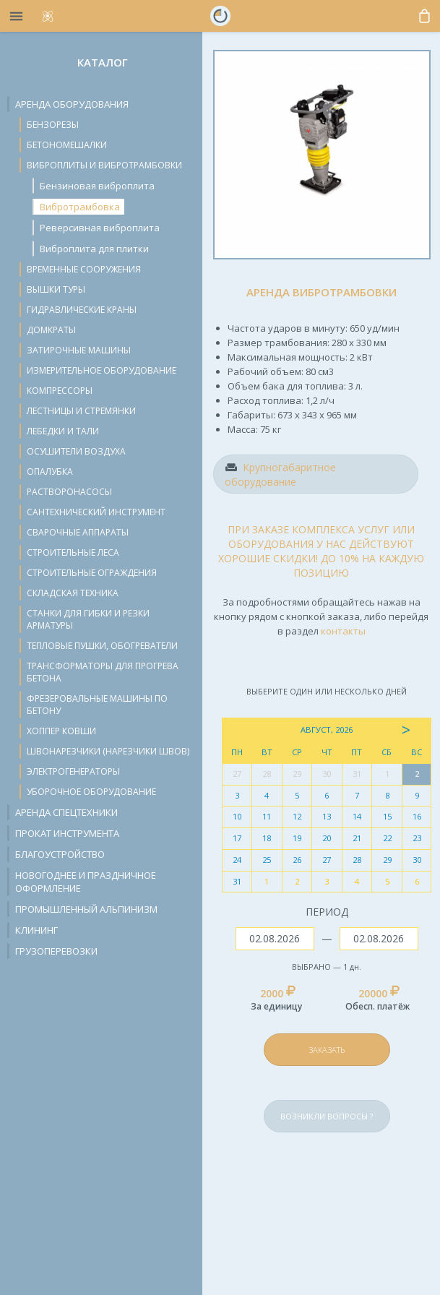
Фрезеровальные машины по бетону (97, 704)
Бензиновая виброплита (97, 185)
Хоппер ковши (61, 731)
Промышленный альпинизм (86, 909)
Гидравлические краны (82, 310)
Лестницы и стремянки (81, 411)
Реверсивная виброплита (100, 227)
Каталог (102, 62)
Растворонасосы (69, 492)
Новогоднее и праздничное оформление (85, 882)
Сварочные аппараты (78, 532)
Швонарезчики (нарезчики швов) (108, 751)
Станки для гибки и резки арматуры (88, 619)
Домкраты (51, 330)
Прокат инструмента (67, 833)
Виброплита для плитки (94, 248)
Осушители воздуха (76, 451)
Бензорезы (53, 125)
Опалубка (50, 471)
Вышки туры (56, 289)
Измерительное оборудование (101, 370)
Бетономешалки (67, 145)
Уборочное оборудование (91, 792)
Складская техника (72, 593)
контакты (343, 630)
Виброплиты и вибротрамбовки (104, 165)
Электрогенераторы (73, 771)
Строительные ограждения (92, 573)
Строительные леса (73, 552)
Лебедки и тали (63, 431)
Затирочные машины (79, 350)
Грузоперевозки (56, 951)
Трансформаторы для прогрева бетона (102, 672)
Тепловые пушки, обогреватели (102, 646)
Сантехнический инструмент (96, 512)
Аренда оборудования (72, 104)
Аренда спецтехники (66, 812)
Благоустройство (60, 854)
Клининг (36, 930)
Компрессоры (59, 390)
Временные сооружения (84, 269)
